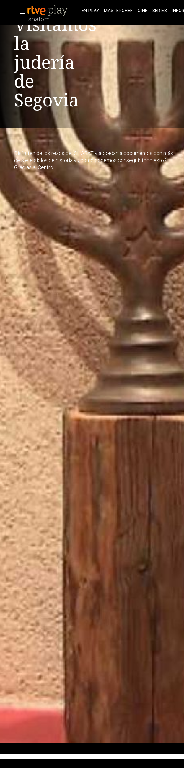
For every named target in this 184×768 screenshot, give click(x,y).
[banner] (53, 11)
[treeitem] (90, 11)
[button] (20, 11)
